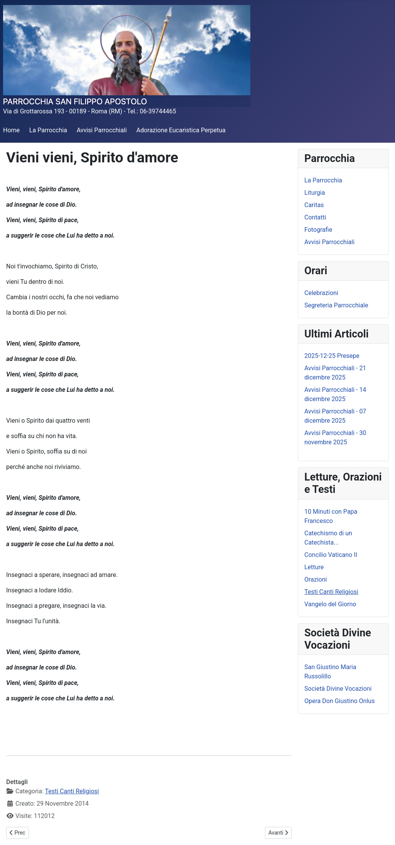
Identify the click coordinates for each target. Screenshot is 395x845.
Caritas (314, 205)
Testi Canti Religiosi (72, 791)
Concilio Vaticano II (330, 554)
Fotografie (318, 229)
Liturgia (314, 192)
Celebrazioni (321, 293)
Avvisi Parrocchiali (102, 130)
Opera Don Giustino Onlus (339, 701)
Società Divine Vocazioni (337, 688)
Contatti (315, 217)
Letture (314, 567)
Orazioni (315, 579)
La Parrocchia (48, 130)
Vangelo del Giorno (330, 604)
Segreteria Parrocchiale (336, 305)
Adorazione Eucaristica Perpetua (180, 130)
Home (11, 130)
